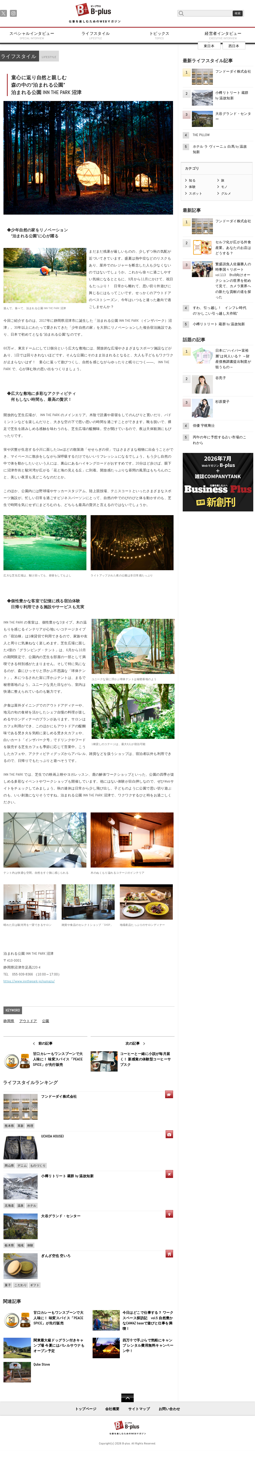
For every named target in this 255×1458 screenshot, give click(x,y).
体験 (30, 1245)
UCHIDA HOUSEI (52, 1136)
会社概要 (112, 1409)
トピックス (159, 35)
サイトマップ (139, 1409)
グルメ (226, 193)
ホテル (31, 1206)
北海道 (9, 1206)
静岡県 (8, 1021)
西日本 (234, 46)
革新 (21, 1126)
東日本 (209, 46)
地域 (21, 1245)
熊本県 (9, 1126)
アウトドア (28, 1021)
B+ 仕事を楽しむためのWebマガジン (94, 13)
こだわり (20, 1285)
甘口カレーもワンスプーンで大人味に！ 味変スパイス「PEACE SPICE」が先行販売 (58, 1059)
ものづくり (38, 1166)
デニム (22, 1166)
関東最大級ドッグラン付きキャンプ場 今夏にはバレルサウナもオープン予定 (58, 1345)
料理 (30, 1126)
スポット (195, 193)
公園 (45, 1021)
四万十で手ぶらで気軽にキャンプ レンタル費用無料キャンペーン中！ (148, 1345)
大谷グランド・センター (60, 1216)
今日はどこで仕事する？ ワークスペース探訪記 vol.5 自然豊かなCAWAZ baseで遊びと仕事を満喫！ (148, 1320)
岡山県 (9, 1166)
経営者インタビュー (223, 35)
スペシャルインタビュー (32, 35)
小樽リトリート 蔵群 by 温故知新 (67, 1176)
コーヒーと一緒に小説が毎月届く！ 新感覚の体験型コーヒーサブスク (145, 1059)
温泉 (21, 1206)
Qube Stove (41, 1364)
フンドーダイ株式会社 (60, 1096)
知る (192, 180)
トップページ (86, 1409)
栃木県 (9, 1245)
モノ (224, 187)
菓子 (8, 1285)
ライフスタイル (96, 35)
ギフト (34, 1285)
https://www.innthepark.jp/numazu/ (29, 981)
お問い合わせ (169, 1409)
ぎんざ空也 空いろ (56, 1256)
